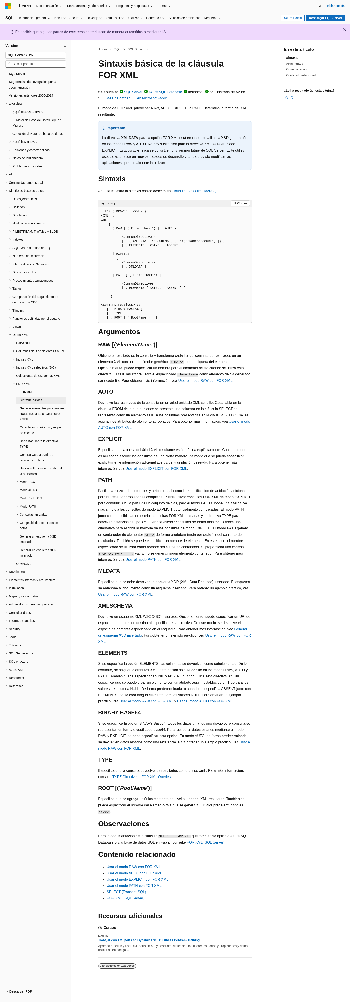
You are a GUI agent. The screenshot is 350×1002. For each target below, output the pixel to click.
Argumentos (294, 63)
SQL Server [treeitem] (17, 74)
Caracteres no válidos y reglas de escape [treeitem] (41, 430)
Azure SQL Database (165, 92)
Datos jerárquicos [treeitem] (24, 199)
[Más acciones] (248, 49)
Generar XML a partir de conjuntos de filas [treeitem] (36, 457)
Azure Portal (293, 18)
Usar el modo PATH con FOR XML (152, 559)
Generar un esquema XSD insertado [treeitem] (38, 539)
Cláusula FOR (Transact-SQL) (196, 191)
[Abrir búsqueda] (320, 6)
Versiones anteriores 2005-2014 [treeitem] (31, 95)
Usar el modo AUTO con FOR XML (205, 701)
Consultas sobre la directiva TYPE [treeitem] (39, 443)
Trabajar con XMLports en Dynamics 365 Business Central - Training (149, 940)
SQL (117, 49)
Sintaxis (292, 57)
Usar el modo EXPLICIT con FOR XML (156, 468)
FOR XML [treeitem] (26, 392)
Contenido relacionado (301, 75)
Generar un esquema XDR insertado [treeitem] (38, 552)
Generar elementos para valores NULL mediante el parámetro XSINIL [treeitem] (42, 414)
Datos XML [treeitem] (23, 343)
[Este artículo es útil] (286, 97)
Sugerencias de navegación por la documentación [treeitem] (32, 84)
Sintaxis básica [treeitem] (31, 400)
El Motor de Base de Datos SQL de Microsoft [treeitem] (36, 122)
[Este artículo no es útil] (292, 97)
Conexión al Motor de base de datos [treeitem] (37, 133)
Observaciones (296, 69)
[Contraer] (64, 46)
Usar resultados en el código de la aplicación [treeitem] (42, 471)
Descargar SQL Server (325, 18)
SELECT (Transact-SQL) (126, 892)
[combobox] (35, 55)
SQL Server (136, 49)
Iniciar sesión (335, 6)
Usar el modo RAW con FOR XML (205, 380)
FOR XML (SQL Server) (125, 898)
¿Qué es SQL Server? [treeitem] (27, 112)
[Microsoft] (8, 6)
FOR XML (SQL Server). (206, 842)
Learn (103, 49)
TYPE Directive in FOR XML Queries (141, 777)
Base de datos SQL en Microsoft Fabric (136, 98)
